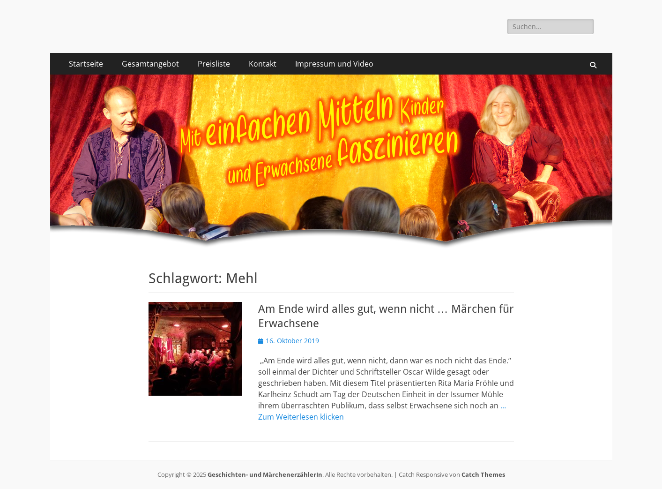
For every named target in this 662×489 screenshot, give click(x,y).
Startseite (86, 64)
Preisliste (214, 64)
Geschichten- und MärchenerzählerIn (265, 474)
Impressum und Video (334, 64)
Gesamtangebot (150, 64)
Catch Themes (483, 474)
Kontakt (262, 64)
